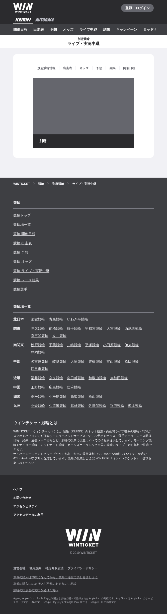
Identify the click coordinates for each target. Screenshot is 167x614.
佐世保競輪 (97, 406)
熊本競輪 (135, 406)
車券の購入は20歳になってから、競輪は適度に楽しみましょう (55, 577)
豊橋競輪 (96, 361)
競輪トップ (22, 215)
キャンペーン (126, 29)
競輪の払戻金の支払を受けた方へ (35, 590)
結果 (106, 29)
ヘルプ (17, 489)
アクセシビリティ (25, 506)
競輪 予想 (20, 252)
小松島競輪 (57, 396)
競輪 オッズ (22, 262)
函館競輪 (38, 319)
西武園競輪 (133, 328)
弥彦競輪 (38, 328)
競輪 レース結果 (26, 280)
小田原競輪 (112, 345)
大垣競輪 (77, 361)
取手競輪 (74, 328)
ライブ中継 (88, 29)
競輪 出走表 (22, 243)
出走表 (38, 29)
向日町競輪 (76, 378)
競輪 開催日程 (24, 234)
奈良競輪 (56, 378)
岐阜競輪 (59, 361)
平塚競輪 (92, 345)
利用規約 (35, 568)
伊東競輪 (132, 345)
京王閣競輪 (39, 336)
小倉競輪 (38, 406)
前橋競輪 (56, 328)
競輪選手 (20, 289)
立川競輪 (59, 336)
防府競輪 (74, 387)
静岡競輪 (38, 352)
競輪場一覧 (22, 225)
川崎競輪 (74, 345)
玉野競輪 (38, 387)
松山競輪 (96, 396)
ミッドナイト (153, 29)
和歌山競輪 (97, 378)
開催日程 (20, 29)
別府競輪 (117, 406)
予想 (53, 29)
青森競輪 (56, 319)
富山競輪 (114, 361)
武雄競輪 (77, 406)
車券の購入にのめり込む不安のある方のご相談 (44, 584)
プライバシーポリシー (82, 568)
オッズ (68, 29)
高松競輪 (38, 396)
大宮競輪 (114, 328)
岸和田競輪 (119, 378)
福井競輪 (38, 378)
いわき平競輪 (77, 319)
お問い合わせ (22, 498)
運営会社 (19, 568)
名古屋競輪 (39, 361)
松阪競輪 (132, 361)
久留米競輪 (57, 406)
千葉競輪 (56, 345)
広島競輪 (56, 387)
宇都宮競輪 (94, 328)
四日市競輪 (39, 369)
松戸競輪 (38, 345)
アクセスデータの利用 (28, 515)
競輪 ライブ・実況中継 (31, 271)
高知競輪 (77, 396)
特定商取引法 (54, 568)
